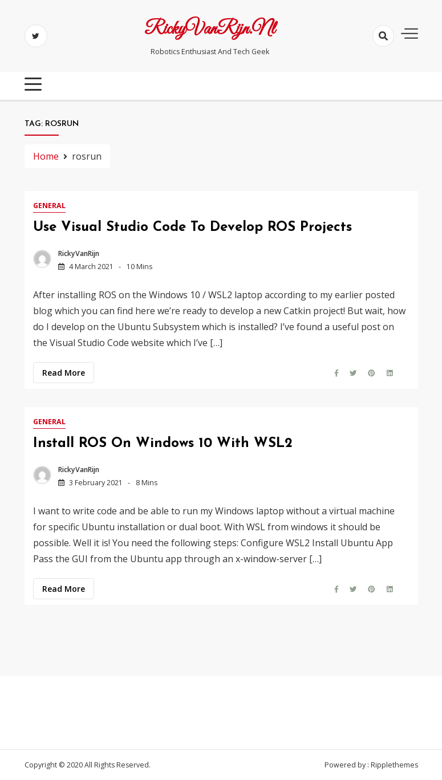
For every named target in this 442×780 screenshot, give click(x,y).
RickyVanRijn (78, 253)
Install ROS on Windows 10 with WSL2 (163, 443)
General (49, 205)
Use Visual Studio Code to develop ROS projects (192, 227)
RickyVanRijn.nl (209, 29)
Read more (63, 372)
